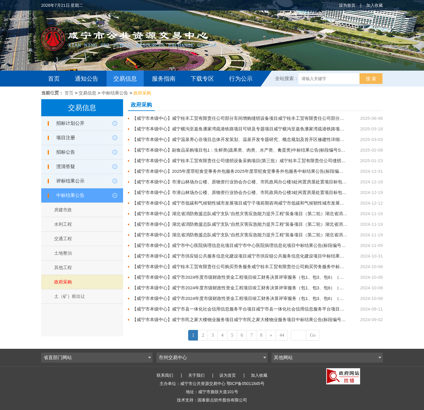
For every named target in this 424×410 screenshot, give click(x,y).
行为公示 (241, 78)
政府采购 (142, 92)
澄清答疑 (65, 166)
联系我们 (165, 375)
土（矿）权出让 (69, 296)
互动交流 (61, 94)
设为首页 (347, 5)
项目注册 (65, 137)
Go (313, 335)
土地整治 (63, 252)
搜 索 (371, 78)
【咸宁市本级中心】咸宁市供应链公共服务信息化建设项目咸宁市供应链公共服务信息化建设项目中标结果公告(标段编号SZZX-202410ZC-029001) (275, 255)
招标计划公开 (70, 123)
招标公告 (65, 152)
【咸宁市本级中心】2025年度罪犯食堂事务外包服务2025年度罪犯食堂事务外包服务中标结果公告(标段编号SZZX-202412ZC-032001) (263, 171)
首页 (54, 78)
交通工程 (63, 238)
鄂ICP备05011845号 (245, 383)
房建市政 (63, 209)
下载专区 (202, 78)
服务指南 (163, 78)
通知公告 (86, 78)
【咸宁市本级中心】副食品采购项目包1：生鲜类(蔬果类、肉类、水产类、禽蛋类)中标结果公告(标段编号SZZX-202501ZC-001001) (260, 149)
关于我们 (196, 375)
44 (281, 335)
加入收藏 (374, 5)
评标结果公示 (70, 180)
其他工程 (63, 267)
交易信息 (125, 78)
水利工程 (63, 224)
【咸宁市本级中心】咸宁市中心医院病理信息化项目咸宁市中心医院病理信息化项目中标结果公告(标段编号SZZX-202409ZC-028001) (262, 245)
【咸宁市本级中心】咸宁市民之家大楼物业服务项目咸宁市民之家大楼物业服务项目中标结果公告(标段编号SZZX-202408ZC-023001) (262, 319)
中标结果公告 (115, 92)
